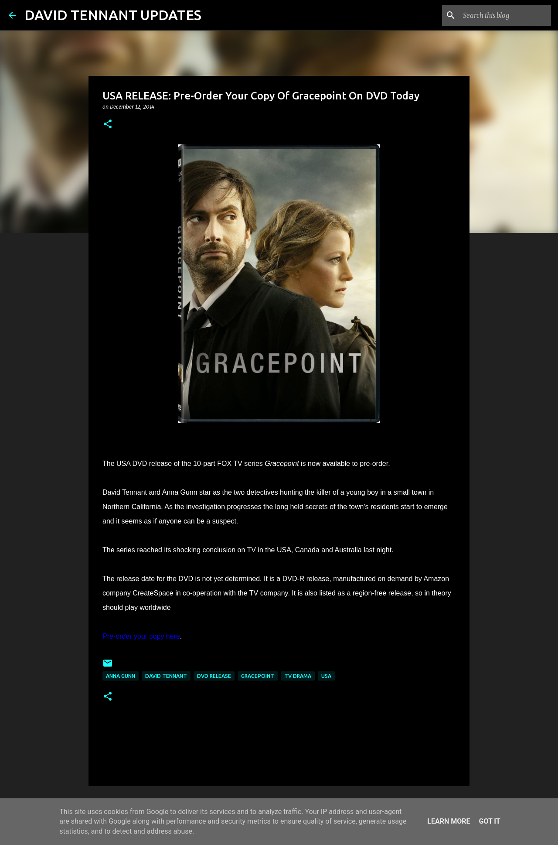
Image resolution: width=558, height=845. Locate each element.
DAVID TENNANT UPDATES (112, 15)
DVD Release (214, 676)
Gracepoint (257, 676)
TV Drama (297, 676)
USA (326, 676)
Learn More (448, 821)
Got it (489, 821)
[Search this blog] (505, 15)
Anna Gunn (120, 676)
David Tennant (166, 676)
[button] (107, 124)
